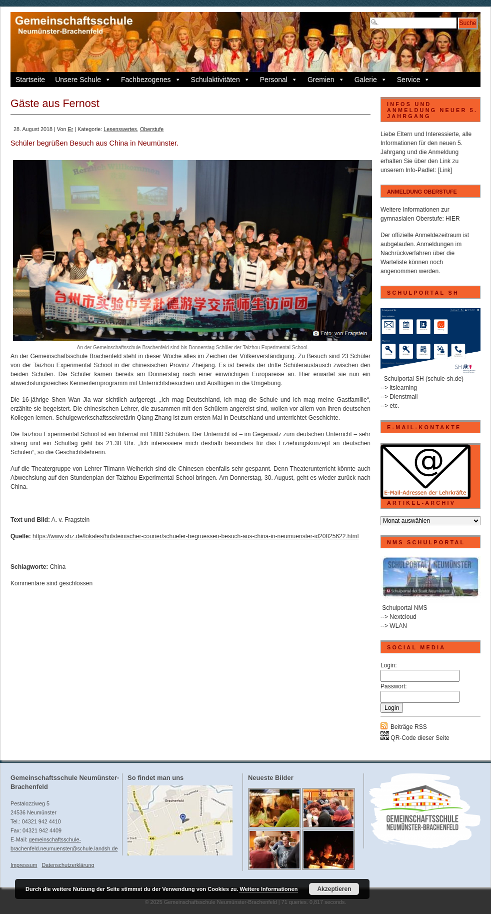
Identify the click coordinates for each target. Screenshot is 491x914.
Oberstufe (152, 129)
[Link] (445, 170)
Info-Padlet (420, 170)
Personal (279, 80)
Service (413, 80)
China (58, 566)
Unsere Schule (83, 80)
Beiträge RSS (408, 726)
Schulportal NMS (404, 607)
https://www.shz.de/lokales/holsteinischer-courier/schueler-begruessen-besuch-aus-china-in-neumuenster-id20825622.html (195, 536)
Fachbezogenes (151, 80)
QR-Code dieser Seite (415, 737)
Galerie (370, 80)
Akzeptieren (334, 888)
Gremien (326, 80)
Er (70, 129)
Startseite (30, 80)
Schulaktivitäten (220, 80)
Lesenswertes (120, 129)
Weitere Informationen (269, 889)
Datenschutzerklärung (68, 865)
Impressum (23, 865)
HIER (453, 218)
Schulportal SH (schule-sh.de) (424, 378)
